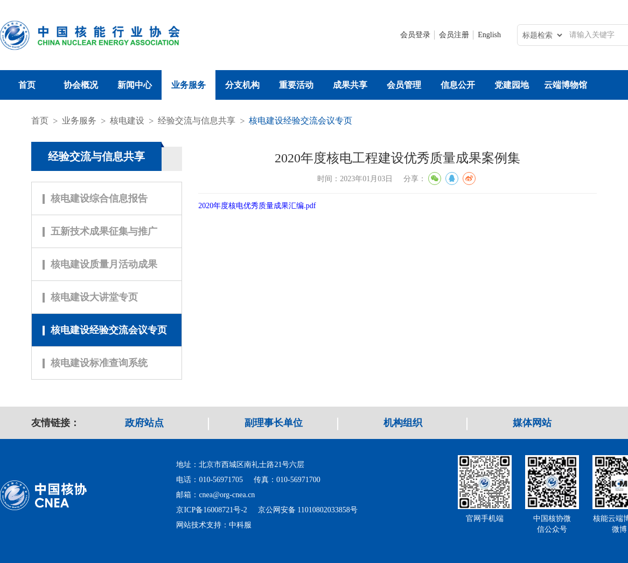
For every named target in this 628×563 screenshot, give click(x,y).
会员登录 (415, 35)
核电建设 (127, 120)
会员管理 (404, 85)
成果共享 (350, 85)
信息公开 (458, 85)
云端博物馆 (565, 85)
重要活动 (296, 85)
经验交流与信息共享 (196, 120)
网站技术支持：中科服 (214, 525)
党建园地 (511, 85)
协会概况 (81, 85)
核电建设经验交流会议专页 (300, 120)
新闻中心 (134, 85)
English (489, 35)
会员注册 (454, 35)
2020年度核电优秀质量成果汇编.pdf (257, 206)
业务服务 (188, 85)
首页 (27, 85)
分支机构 (242, 85)
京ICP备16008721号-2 (211, 510)
